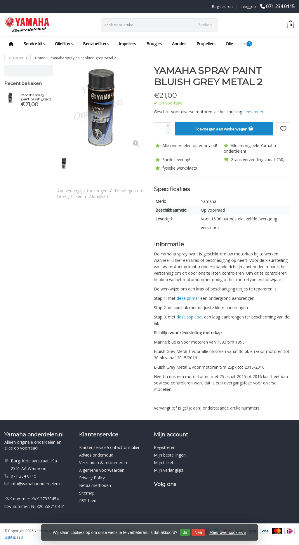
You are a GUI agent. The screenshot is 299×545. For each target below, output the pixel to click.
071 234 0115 (280, 6)
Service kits (34, 43)
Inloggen (248, 6)
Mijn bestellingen (170, 455)
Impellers (127, 43)
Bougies (154, 43)
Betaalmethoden (95, 485)
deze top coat (190, 317)
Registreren (222, 6)
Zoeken (205, 24)
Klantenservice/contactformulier (109, 447)
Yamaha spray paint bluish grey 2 (36, 97)
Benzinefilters (96, 43)
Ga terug (17, 57)
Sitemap (87, 493)
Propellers (206, 43)
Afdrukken (98, 196)
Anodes (179, 43)
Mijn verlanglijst (168, 470)
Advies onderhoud (96, 455)
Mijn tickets (164, 462)
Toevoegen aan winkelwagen (224, 128)
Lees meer (253, 111)
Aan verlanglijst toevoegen (82, 191)
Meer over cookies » (227, 532)
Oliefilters (64, 43)
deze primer (188, 298)
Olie (229, 43)
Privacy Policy (92, 477)
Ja (185, 532)
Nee (198, 532)
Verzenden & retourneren (103, 462)
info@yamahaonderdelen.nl (36, 483)
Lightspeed (13, 537)
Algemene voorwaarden (101, 470)
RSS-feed (87, 500)
